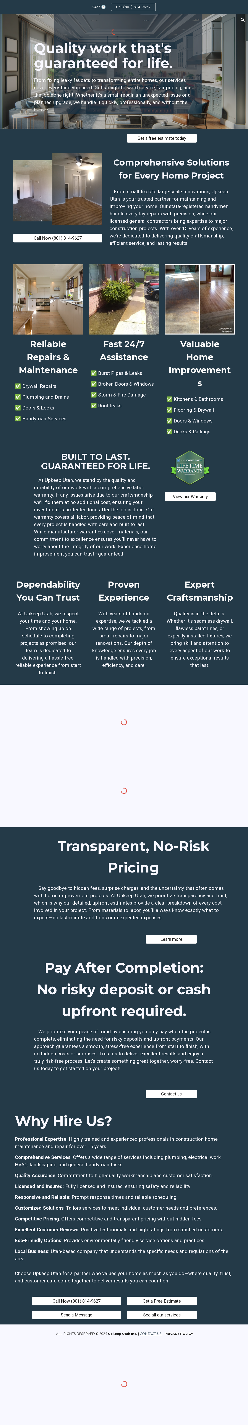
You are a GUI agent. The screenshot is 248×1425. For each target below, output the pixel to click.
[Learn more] (171, 939)
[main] (114, 56)
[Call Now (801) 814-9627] (57, 238)
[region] (124, 7)
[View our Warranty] (190, 497)
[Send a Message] (76, 1315)
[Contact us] (171, 1094)
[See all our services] (162, 1315)
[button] (243, 20)
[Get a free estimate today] (162, 138)
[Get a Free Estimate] (162, 1301)
